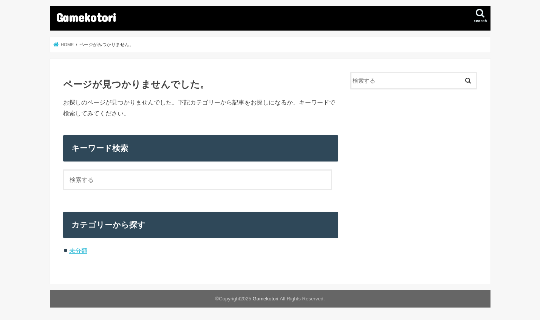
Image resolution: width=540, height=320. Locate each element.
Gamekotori (86, 17)
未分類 (78, 250)
